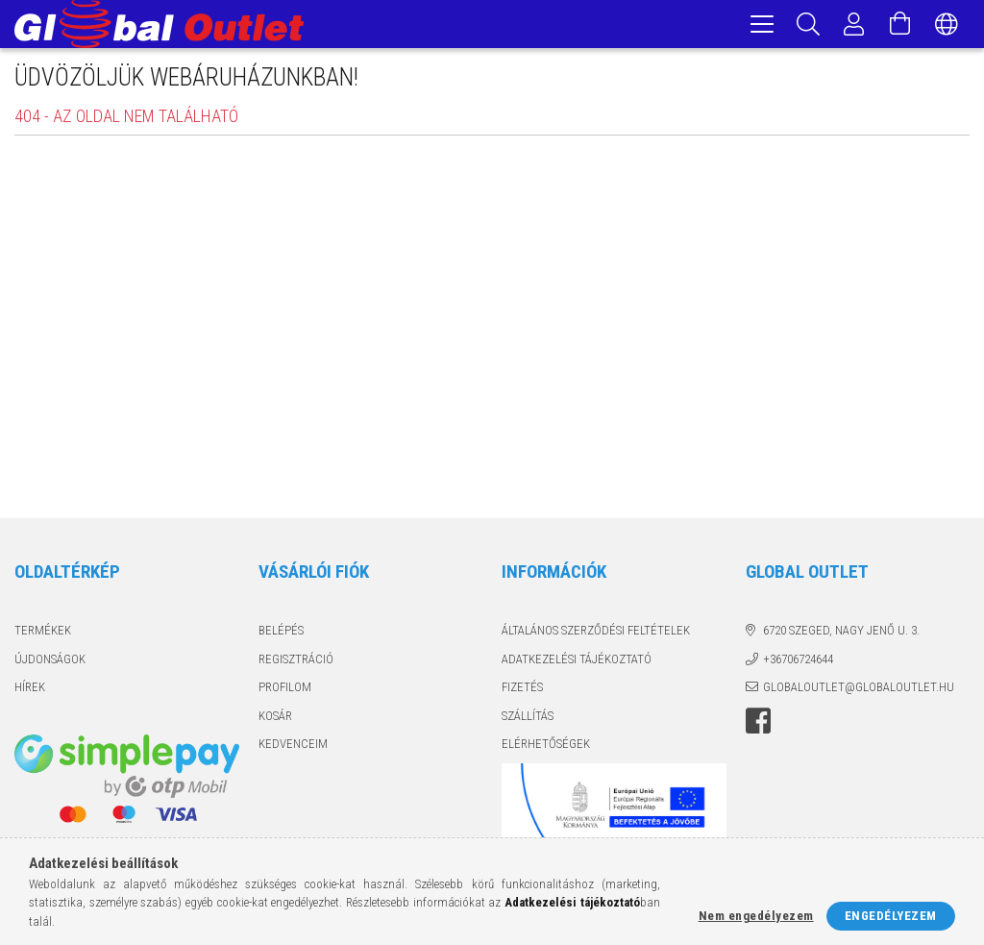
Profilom (284, 690)
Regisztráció (295, 662)
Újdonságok (50, 662)
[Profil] (854, 24)
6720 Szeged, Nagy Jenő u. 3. (841, 633)
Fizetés (522, 690)
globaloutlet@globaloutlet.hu (858, 690)
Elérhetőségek (546, 746)
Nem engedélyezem (756, 915)
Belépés (281, 633)
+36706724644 (798, 662)
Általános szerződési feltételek (596, 633)
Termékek (42, 633)
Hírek (29, 690)
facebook (758, 723)
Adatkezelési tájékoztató (577, 662)
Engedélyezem (891, 915)
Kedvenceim (293, 746)
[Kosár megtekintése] (900, 24)
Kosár (275, 718)
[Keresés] (808, 24)
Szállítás (528, 718)
